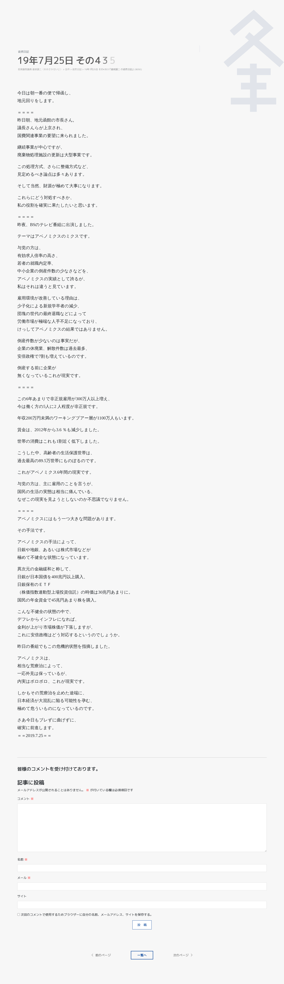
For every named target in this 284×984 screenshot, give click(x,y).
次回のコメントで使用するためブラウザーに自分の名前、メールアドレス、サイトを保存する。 (87, 914)
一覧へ (142, 955)
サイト (22, 896)
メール (24, 878)
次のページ (183, 955)
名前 (22, 859)
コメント (25, 799)
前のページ (101, 955)
